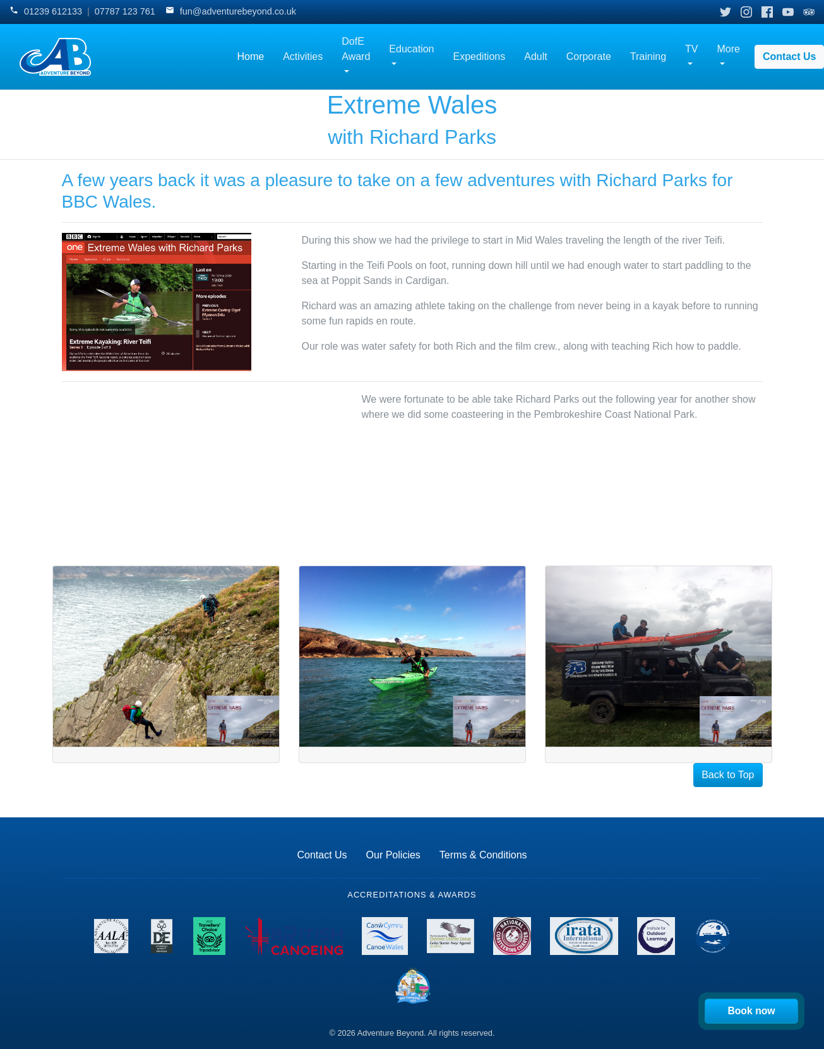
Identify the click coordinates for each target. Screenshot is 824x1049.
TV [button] (691, 49)
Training (648, 56)
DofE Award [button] (356, 49)
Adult (535, 56)
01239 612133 (53, 11)
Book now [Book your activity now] (751, 1010)
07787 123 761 (125, 11)
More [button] (728, 49)
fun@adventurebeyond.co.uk (238, 11)
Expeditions (479, 56)
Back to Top (728, 774)
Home (250, 56)
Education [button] (411, 49)
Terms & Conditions (483, 855)
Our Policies (393, 855)
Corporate (588, 56)
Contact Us (322, 855)
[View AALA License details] (111, 936)
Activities (303, 56)
